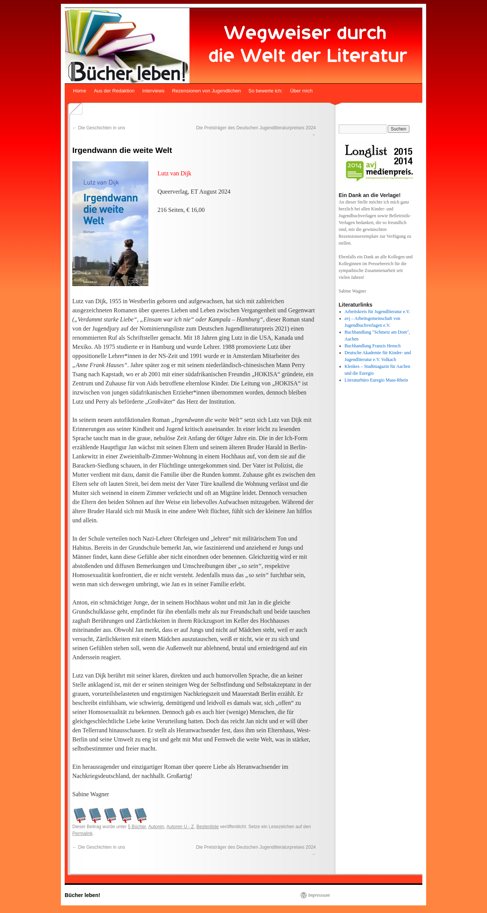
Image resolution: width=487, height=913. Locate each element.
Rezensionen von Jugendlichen (206, 91)
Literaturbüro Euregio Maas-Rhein (376, 380)
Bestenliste (207, 826)
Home (79, 91)
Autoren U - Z (180, 826)
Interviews (153, 91)
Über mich (301, 91)
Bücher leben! (82, 895)
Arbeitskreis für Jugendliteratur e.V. (377, 311)
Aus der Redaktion (114, 91)
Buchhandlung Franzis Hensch (373, 345)
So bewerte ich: (265, 91)
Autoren (156, 826)
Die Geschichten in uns (98, 127)
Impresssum (319, 895)
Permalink (82, 833)
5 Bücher (137, 826)
